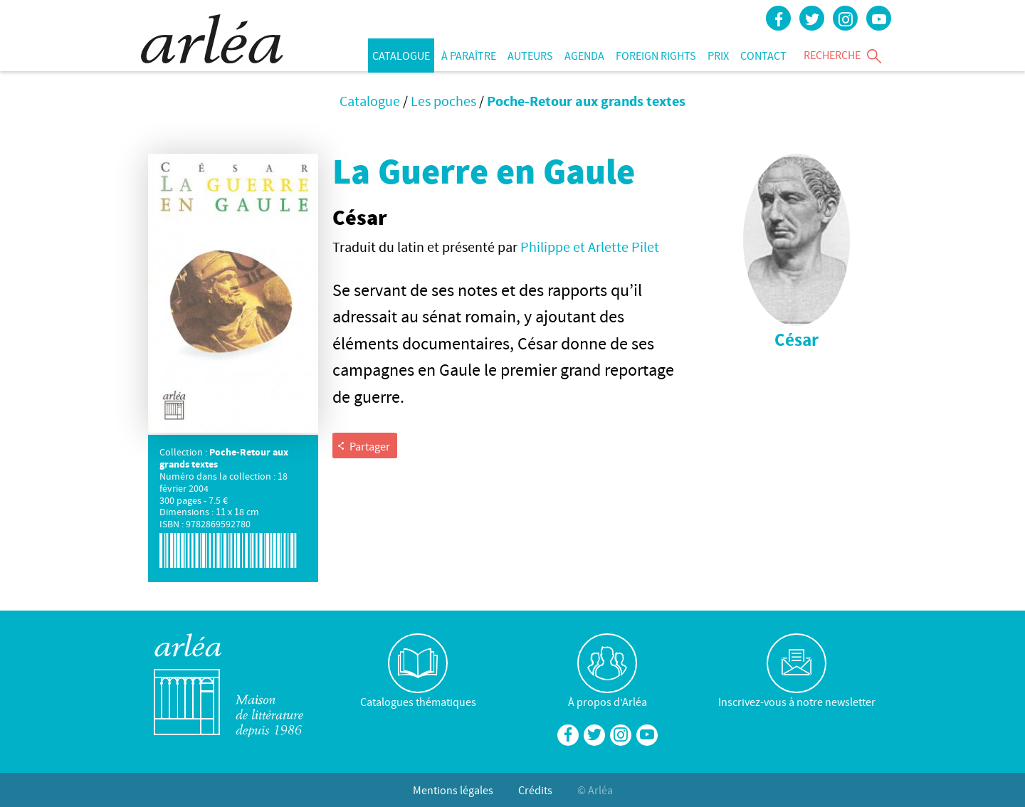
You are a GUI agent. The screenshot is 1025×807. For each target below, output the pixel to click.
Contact (763, 55)
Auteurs (530, 55)
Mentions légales (453, 790)
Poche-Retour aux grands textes (586, 101)
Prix (718, 55)
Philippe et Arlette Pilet (589, 246)
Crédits (535, 790)
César (796, 340)
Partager (363, 446)
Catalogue (401, 55)
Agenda (584, 55)
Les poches (443, 101)
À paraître (468, 55)
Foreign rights (656, 55)
